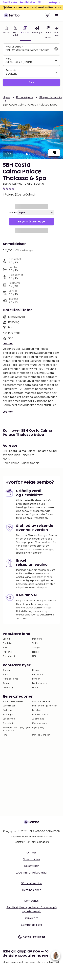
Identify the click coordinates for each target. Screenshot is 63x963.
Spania (6, 639)
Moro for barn (39, 723)
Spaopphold (9, 719)
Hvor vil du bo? (14, 46)
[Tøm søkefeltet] (56, 49)
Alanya (6, 670)
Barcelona (37, 674)
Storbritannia (9, 656)
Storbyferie (8, 723)
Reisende (11, 70)
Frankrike (7, 643)
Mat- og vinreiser (41, 735)
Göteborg (8, 687)
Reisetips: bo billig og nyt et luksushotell (16, 729)
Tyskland (7, 652)
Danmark (37, 639)
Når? (8, 58)
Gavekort (31, 918)
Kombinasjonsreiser (13, 701)
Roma (6, 683)
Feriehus (36, 710)
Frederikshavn (39, 683)
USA (34, 656)
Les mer (8, 344)
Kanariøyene (24, 97)
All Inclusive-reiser (41, 701)
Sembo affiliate (31, 925)
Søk (31, 82)
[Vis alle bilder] (54, 153)
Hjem (6, 97)
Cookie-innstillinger (32, 937)
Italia (5, 647)
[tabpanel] (31, 64)
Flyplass (13, 213)
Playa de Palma (10, 679)
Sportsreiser (9, 706)
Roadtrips (8, 714)
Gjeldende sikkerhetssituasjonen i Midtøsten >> (32, 7)
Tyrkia (35, 643)
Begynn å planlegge (31, 222)
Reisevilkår (31, 866)
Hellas (35, 652)
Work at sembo (31, 883)
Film (5, 735)
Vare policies (31, 859)
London (36, 679)
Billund (35, 670)
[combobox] (29, 50)
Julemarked (38, 719)
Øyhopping (38, 727)
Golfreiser (8, 710)
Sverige (36, 647)
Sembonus (31, 900)
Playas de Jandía (50, 97)
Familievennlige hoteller (44, 706)
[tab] (6, 33)
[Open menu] (56, 15)
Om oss (32, 852)
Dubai (35, 687)
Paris (5, 674)
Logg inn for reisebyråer (31, 872)
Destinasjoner (31, 890)
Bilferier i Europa (40, 714)
